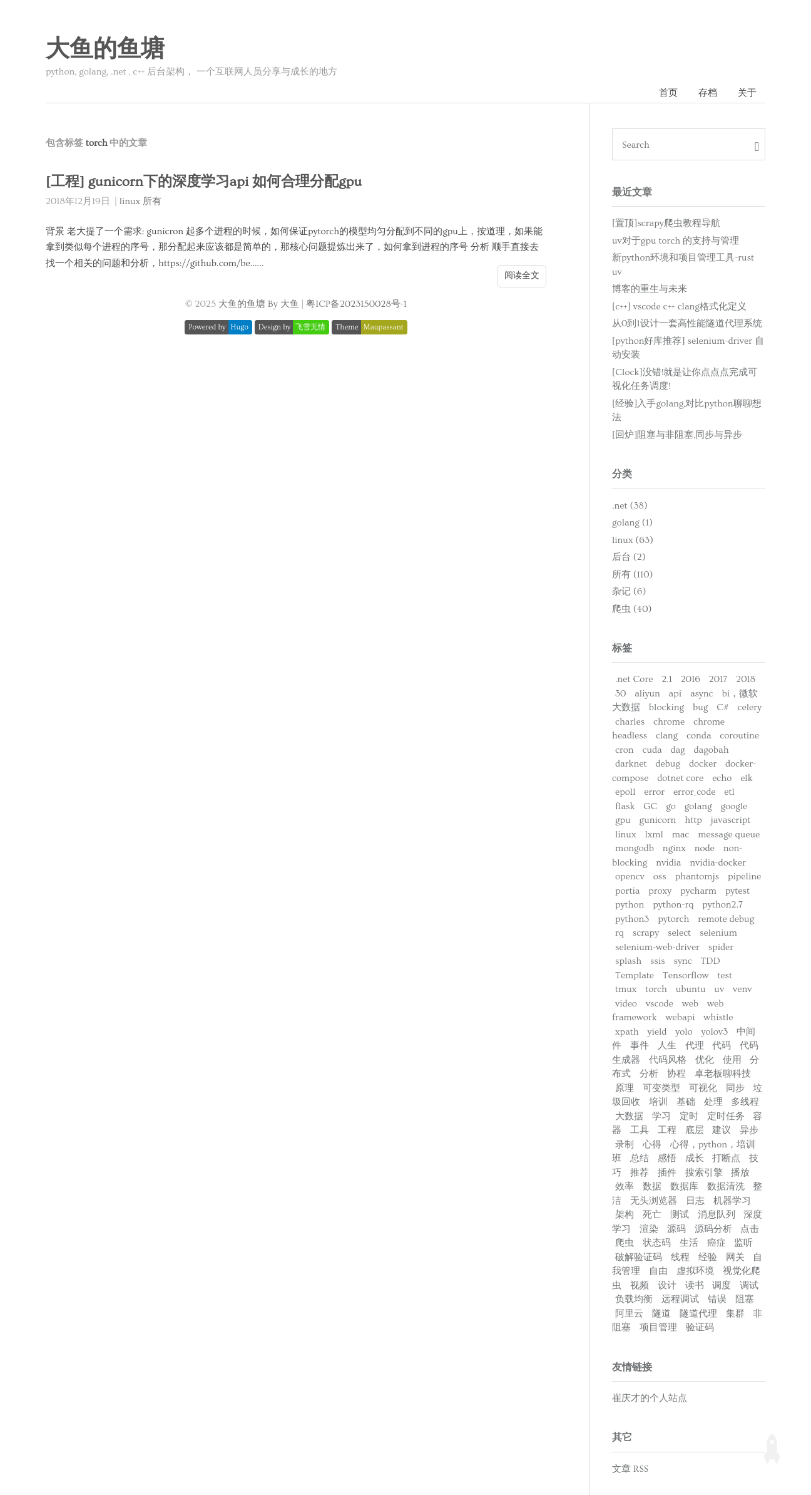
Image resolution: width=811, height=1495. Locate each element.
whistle (718, 1017)
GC (650, 806)
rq (619, 933)
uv (719, 989)
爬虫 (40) (632, 609)
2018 (745, 679)
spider (720, 947)
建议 (721, 1130)
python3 (632, 919)
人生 (667, 1045)
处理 (713, 1102)
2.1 (666, 679)
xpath (627, 1032)
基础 (685, 1102)
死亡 (652, 1214)
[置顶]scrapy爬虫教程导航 (666, 223)
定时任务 (726, 1116)
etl (729, 792)
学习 (661, 1116)
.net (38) (630, 505)
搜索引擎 (704, 1172)
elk (746, 778)
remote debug (726, 919)
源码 (676, 1229)
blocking (666, 707)
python (629, 904)
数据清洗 (726, 1186)
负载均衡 (634, 1299)
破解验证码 (638, 1257)
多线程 (745, 1102)
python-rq (673, 904)
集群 (735, 1313)
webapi (680, 1017)
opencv (630, 876)
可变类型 (661, 1088)
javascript (731, 820)
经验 (707, 1257)
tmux (625, 989)
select (679, 933)
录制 (624, 1144)
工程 (667, 1130)
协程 (676, 1073)
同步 (735, 1088)
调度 (721, 1285)
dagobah (711, 750)
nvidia (668, 862)
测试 (679, 1214)
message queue (729, 834)
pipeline (744, 876)
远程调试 (680, 1299)
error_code (694, 792)
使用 (732, 1060)
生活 (689, 1243)
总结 (639, 1158)
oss (659, 876)
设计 (667, 1285)
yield (657, 1032)
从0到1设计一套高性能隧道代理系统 (687, 323)
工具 (639, 1130)
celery (750, 707)
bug (700, 707)
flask (625, 806)
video (626, 1003)
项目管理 (658, 1327)
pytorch (673, 919)
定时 (689, 1116)
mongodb (634, 848)
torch (656, 989)
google (733, 806)
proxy (659, 891)
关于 (747, 93)
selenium (718, 933)
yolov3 (714, 1032)
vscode (659, 1003)
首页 (668, 93)
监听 (743, 1243)
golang (698, 806)
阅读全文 (521, 276)
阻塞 (744, 1299)
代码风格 (667, 1060)
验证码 (700, 1327)
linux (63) (632, 540)
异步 (749, 1130)
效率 (624, 1186)
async (701, 693)
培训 (658, 1102)
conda (698, 735)
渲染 (649, 1229)
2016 (690, 679)
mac (681, 834)
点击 (749, 1229)
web (690, 1003)
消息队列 (716, 1214)
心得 (652, 1144)
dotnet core (680, 778)
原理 (624, 1088)
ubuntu (691, 989)
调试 (749, 1285)
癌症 (716, 1243)
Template (634, 975)
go (671, 806)
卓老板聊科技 (723, 1073)
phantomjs (697, 876)
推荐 (639, 1172)
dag (677, 750)
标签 (622, 648)
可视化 (703, 1088)
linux (130, 201)
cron (624, 750)
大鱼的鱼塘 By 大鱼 (258, 304)
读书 (694, 1285)
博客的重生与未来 (649, 289)
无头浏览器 (653, 1201)
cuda (651, 750)
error (654, 792)
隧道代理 (698, 1313)
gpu (623, 820)
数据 (652, 1186)
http (693, 820)
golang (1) (632, 522)
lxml (654, 834)
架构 (624, 1214)
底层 (694, 1130)
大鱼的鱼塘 (105, 49)
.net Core (634, 679)
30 (620, 693)
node (705, 848)
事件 (639, 1045)
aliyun (647, 693)
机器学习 (732, 1201)
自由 (658, 1271)
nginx (674, 848)
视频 (639, 1285)
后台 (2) (629, 557)
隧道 (661, 1313)
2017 (718, 679)
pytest (737, 891)
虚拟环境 (695, 1271)
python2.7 (722, 904)
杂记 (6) (629, 591)
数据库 (684, 1186)
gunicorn (658, 820)
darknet (630, 763)
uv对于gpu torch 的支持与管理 (675, 240)
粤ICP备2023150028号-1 (356, 304)
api (675, 693)
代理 (694, 1045)
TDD (710, 961)
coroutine (739, 735)
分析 (649, 1073)
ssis (657, 961)
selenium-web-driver (657, 947)
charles (630, 721)
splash (628, 961)
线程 (680, 1257)
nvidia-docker (717, 862)
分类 (622, 474)
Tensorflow (686, 975)
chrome (669, 721)
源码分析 (713, 1229)
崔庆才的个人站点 (649, 1398)
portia (627, 891)
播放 (740, 1172)
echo (722, 778)
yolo (683, 1032)
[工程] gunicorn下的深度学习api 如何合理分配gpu (204, 182)
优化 (704, 1060)
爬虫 (624, 1243)
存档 (707, 93)
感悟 (667, 1158)
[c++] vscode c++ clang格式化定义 (679, 306)
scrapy (646, 933)
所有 (152, 201)
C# (722, 707)
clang (667, 735)
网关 (735, 1257)
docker (703, 763)
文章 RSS (630, 1469)
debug (667, 763)
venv (742, 989)
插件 (667, 1172)
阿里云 (629, 1313)
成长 (694, 1158)
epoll (625, 792)
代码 (721, 1045)
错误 (717, 1299)
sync (682, 961)
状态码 (657, 1243)
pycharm (698, 891)
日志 (695, 1201)
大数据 (629, 1116)
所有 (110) (632, 574)
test (724, 975)
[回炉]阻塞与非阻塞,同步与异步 (677, 435)
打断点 (726, 1158)
